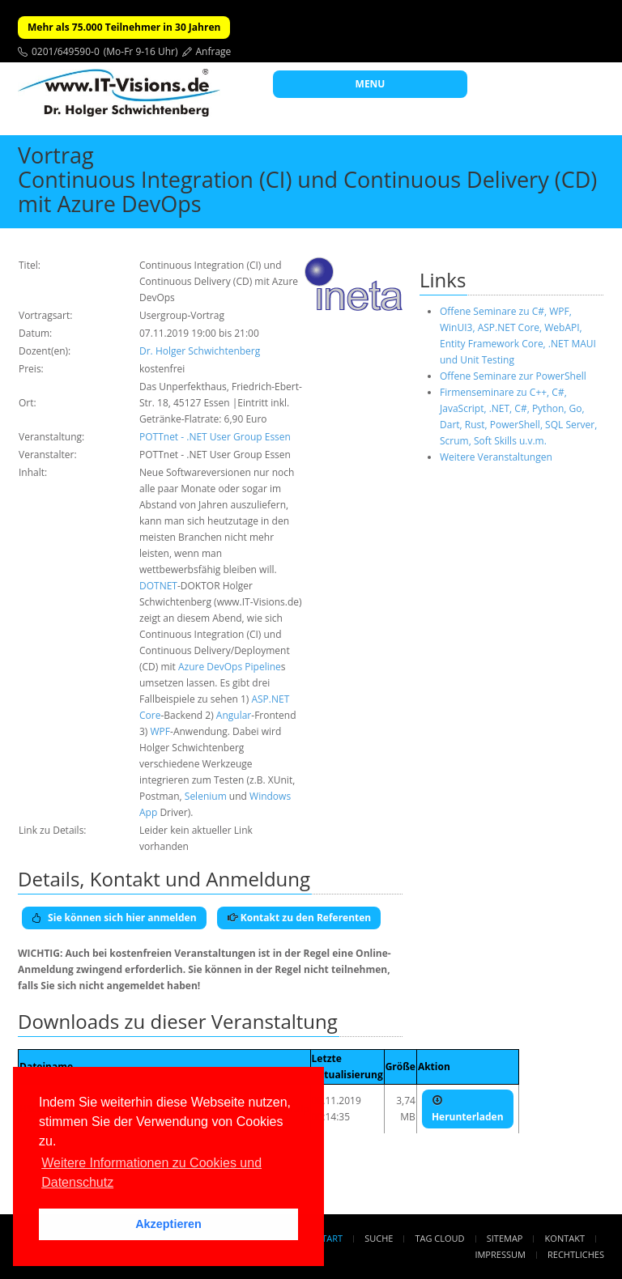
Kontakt (565, 1238)
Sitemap (505, 1238)
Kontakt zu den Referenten (299, 917)
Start (330, 1238)
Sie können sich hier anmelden (114, 917)
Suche (378, 1238)
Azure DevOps (210, 666)
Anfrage (214, 51)
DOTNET (158, 586)
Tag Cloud (440, 1238)
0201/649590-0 (66, 51)
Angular (233, 715)
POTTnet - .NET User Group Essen (215, 437)
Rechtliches (575, 1254)
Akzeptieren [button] (168, 1223)
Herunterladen (468, 1109)
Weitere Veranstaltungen (496, 457)
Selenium (206, 796)
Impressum (500, 1254)
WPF (161, 731)
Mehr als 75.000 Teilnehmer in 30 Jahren (124, 27)
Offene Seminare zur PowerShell (513, 376)
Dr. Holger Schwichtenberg (199, 351)
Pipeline (262, 666)
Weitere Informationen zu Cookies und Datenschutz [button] (151, 1172)
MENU (371, 84)
